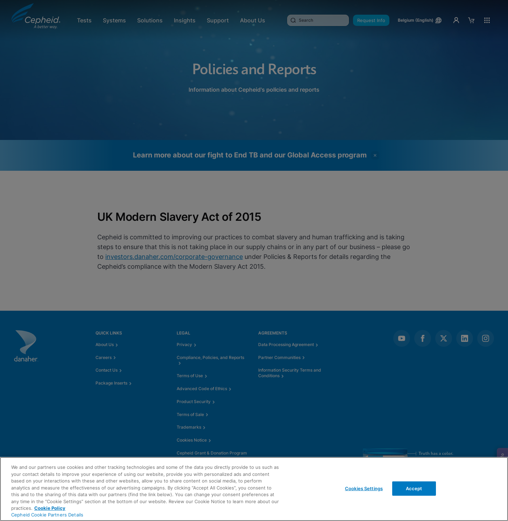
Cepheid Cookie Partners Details (47, 515)
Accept (414, 488)
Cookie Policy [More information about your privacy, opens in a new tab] (49, 508)
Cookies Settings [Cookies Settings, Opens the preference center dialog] (364, 488)
